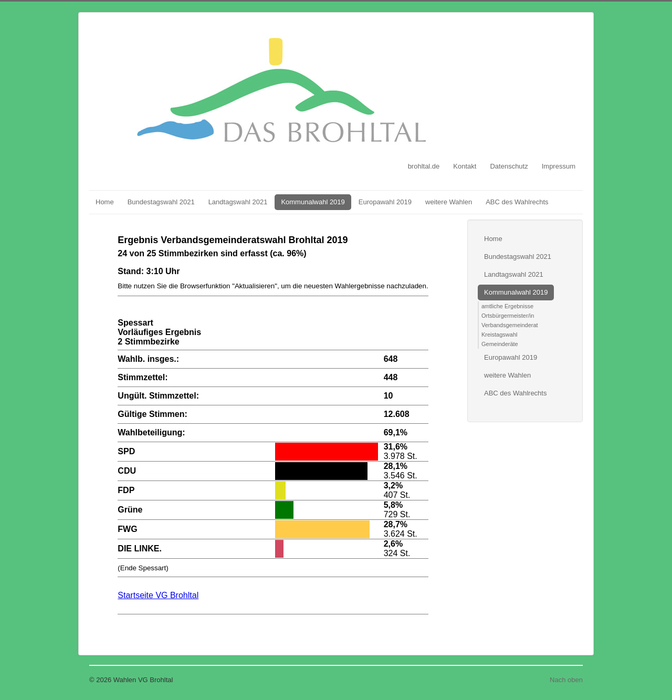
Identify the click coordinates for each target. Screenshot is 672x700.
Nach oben (566, 680)
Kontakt (464, 166)
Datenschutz (509, 166)
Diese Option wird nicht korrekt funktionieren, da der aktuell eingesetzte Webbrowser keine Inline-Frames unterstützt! (273, 431)
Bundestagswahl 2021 (161, 202)
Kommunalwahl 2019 (312, 202)
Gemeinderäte (499, 344)
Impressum (558, 166)
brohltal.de (424, 166)
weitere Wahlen (448, 202)
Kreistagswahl (499, 334)
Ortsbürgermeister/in (507, 315)
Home (105, 202)
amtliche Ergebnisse (507, 306)
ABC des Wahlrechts (517, 202)
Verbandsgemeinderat (509, 325)
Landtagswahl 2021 (238, 202)
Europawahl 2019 (385, 202)
